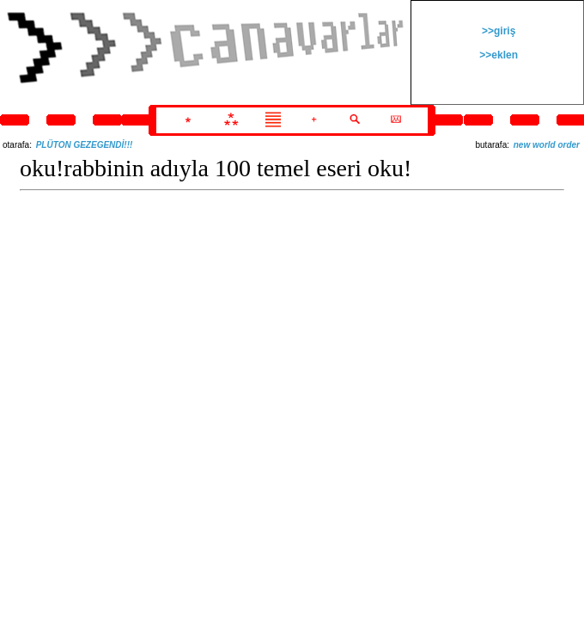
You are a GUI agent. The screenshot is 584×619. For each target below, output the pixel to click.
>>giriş (497, 31)
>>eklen (497, 55)
